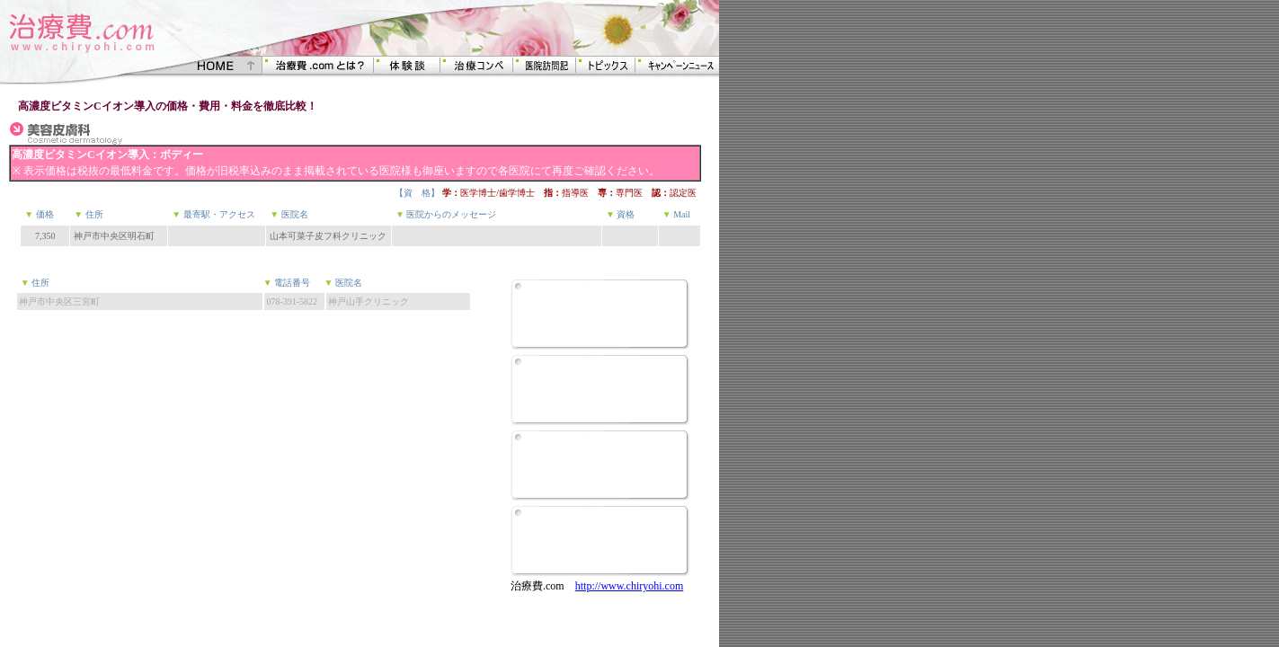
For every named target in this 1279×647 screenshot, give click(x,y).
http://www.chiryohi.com (629, 586)
